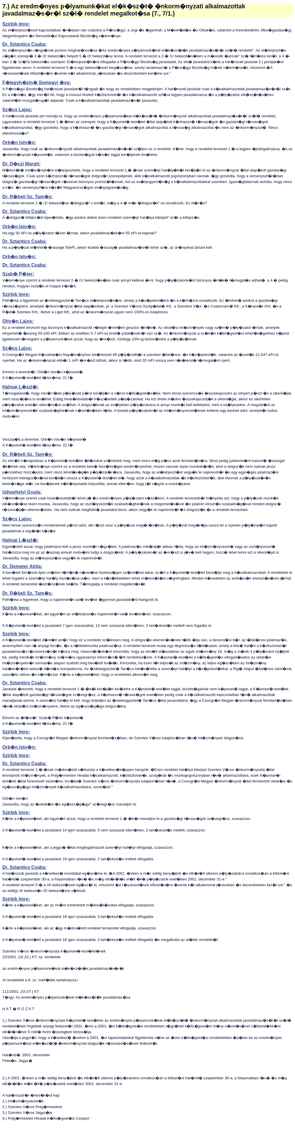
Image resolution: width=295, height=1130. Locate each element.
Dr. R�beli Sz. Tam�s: (27, 196)
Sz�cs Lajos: (17, 109)
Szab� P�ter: (18, 273)
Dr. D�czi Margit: (21, 163)
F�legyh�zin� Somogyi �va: (36, 82)
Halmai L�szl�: (20, 386)
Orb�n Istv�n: (19, 142)
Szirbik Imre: (16, 24)
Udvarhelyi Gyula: (22, 492)
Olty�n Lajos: (17, 321)
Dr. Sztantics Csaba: (24, 44)
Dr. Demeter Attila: (22, 566)
